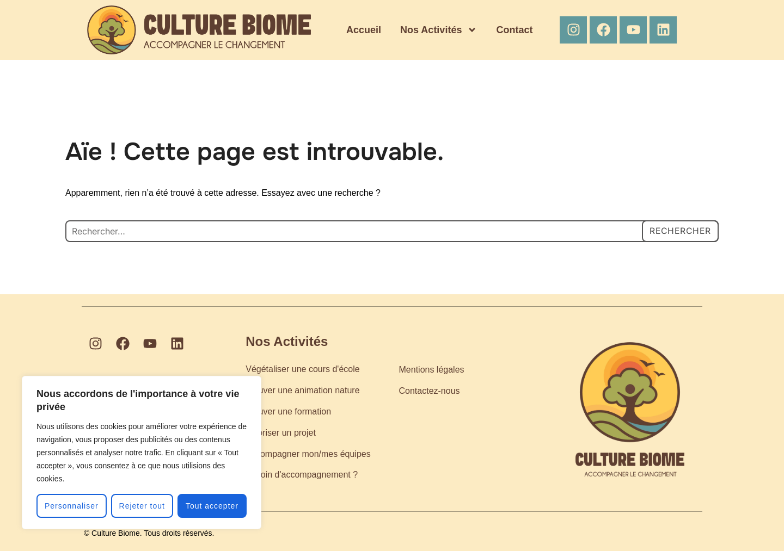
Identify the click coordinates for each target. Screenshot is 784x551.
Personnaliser (72, 506)
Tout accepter (212, 506)
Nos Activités (438, 30)
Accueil (363, 29)
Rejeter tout (142, 506)
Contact (514, 29)
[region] (141, 452)
